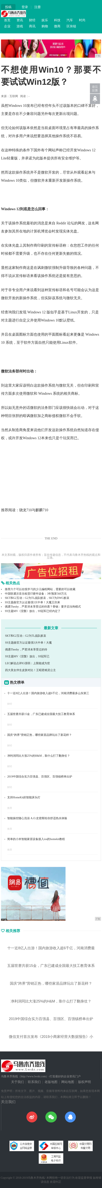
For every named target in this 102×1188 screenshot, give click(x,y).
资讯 (20, 20)
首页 (7, 20)
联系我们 (34, 1082)
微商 (57, 26)
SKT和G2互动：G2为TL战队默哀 (25, 635)
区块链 (71, 26)
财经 (32, 20)
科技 (57, 20)
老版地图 (51, 1082)
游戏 (20, 26)
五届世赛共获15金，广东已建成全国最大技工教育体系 (41, 714)
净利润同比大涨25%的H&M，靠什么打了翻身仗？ (38, 755)
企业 (7, 26)
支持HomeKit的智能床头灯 (23, 797)
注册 (37, 7)
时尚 (82, 20)
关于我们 (17, 1082)
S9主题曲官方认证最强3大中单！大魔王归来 (32, 602)
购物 (45, 26)
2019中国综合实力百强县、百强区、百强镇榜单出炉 (39, 776)
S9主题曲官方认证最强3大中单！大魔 (28, 642)
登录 (25, 7)
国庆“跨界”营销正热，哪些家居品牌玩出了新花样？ (39, 734)
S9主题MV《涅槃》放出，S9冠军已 (27, 656)
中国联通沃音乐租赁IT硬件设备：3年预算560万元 (36, 593)
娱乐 (45, 20)
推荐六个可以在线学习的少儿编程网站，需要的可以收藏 (40, 589)
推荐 (9, 808)
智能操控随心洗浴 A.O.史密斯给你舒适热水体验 (37, 818)
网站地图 (67, 1082)
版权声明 (84, 1082)
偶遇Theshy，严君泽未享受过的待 (26, 649)
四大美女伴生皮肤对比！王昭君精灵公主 (30, 670)
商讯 (32, 26)
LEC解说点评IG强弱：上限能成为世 (27, 663)
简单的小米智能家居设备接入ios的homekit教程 (36, 839)
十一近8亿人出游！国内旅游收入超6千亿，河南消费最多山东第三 (48, 693)
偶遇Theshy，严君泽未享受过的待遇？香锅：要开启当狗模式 (43, 606)
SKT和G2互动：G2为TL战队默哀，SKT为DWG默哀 (37, 597)
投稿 (8, 7)
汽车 (70, 20)
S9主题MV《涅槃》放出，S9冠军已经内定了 (32, 611)
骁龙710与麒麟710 (33, 510)
